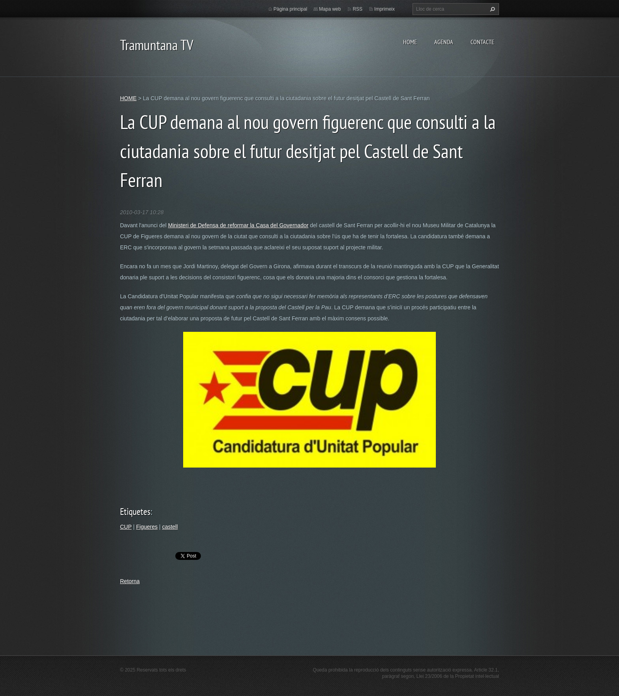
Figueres (147, 527)
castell (170, 527)
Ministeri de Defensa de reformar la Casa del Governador (238, 225)
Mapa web (330, 9)
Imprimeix (384, 9)
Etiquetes (135, 511)
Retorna (130, 581)
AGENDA (443, 42)
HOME (410, 42)
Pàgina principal (290, 9)
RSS (357, 9)
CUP (125, 527)
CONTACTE (482, 42)
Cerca (491, 9)
